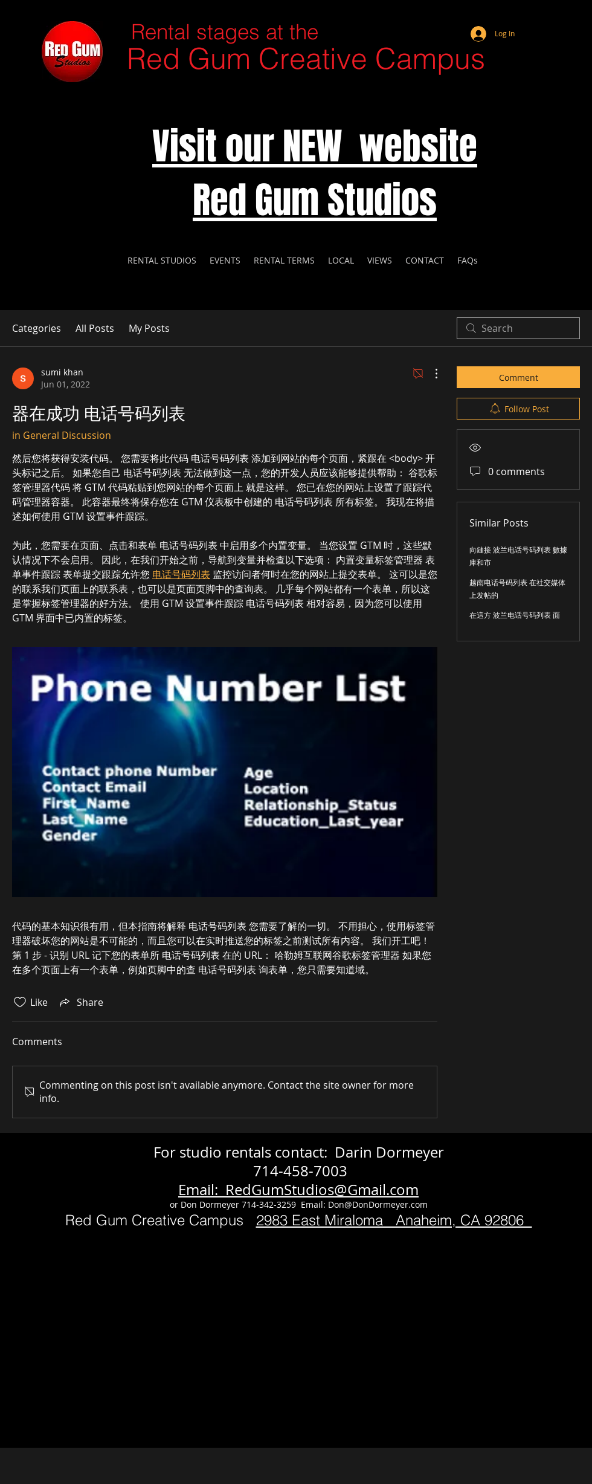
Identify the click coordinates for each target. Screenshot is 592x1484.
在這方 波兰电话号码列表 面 (514, 615)
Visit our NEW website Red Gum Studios (314, 173)
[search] (518, 328)
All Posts (95, 328)
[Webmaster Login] (534, 18)
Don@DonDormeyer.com (378, 1204)
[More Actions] (430, 373)
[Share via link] (80, 1002)
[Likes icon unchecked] (20, 1002)
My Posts (149, 328)
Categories (36, 328)
